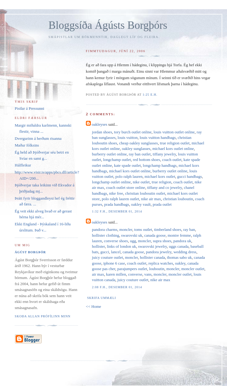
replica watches (160, 263)
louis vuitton (127, 137)
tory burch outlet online (133, 132)
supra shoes (162, 241)
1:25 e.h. (150, 94)
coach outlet (171, 159)
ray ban (189, 229)
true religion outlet (175, 143)
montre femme (179, 235)
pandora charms (104, 229)
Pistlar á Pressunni (29, 108)
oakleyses (99, 124)
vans (148, 274)
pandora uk (182, 241)
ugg (133, 241)
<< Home (93, 306)
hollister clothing (105, 235)
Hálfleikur (23, 165)
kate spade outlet (127, 165)
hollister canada (152, 257)
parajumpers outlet (132, 268)
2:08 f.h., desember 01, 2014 (117, 287)
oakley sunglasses (136, 148)
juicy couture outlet (107, 257)
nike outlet (141, 182)
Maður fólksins (27, 145)
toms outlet (143, 229)
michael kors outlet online (173, 148)
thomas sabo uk (179, 257)
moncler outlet (192, 268)
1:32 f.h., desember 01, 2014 (117, 211)
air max (98, 274)
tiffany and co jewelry (164, 187)
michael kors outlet (159, 176)
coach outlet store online (125, 187)
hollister (98, 246)
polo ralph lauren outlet (120, 199)
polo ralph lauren (129, 176)
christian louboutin (178, 199)
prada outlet (162, 204)
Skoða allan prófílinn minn (43, 316)
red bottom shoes (146, 159)
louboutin (156, 268)
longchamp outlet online (111, 182)
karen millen (116, 274)
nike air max (151, 199)
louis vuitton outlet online (174, 132)
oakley (180, 263)
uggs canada (179, 246)
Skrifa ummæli (101, 298)
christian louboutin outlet (145, 193)
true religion (161, 182)
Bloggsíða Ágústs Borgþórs (107, 25)
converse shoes (116, 241)
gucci (104, 252)
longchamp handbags (160, 165)
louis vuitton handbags (158, 137)
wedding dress (184, 252)
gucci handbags (189, 176)
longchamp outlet (117, 159)
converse (135, 274)
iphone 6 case (114, 263)
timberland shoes (167, 229)
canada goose (155, 235)
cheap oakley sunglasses (138, 143)
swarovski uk (131, 235)
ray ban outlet (140, 154)
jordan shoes (102, 132)
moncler (125, 229)
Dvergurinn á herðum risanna (38, 138)
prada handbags (116, 204)
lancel (116, 252)
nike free (116, 193)
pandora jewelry (158, 252)
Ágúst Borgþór (30, 252)
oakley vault (141, 204)
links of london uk (121, 246)
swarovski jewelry (152, 246)
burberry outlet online (109, 154)
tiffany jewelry (164, 154)
